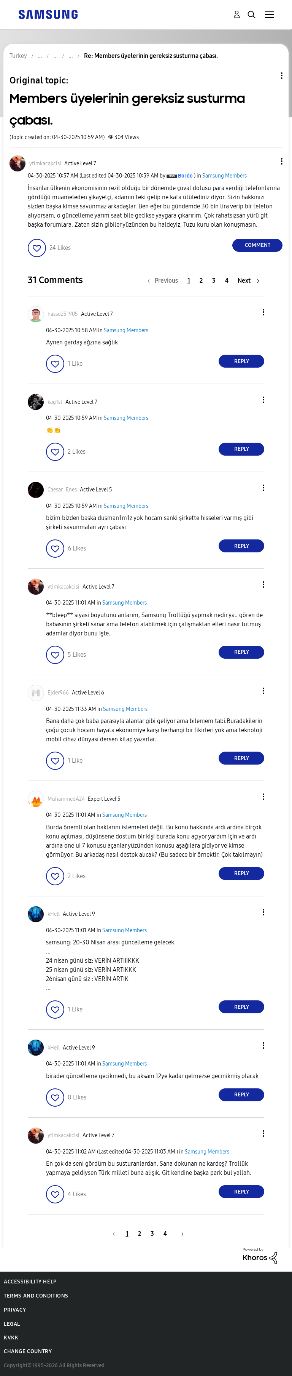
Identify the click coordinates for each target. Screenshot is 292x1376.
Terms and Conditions (36, 1296)
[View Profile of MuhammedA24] (66, 799)
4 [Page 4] (227, 280)
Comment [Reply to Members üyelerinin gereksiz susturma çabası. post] (257, 245)
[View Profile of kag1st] (55, 402)
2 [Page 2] (201, 280)
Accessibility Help (30, 1281)
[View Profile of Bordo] (185, 176)
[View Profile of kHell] (54, 914)
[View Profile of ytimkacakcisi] (45, 163)
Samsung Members (224, 176)
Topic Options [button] (268, 76)
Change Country (28, 1351)
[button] (269, 161)
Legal (12, 1324)
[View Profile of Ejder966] (58, 693)
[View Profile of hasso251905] (63, 314)
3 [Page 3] (214, 280)
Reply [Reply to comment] (241, 361)
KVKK (11, 1337)
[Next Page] (248, 280)
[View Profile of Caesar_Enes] (62, 489)
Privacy (15, 1310)
